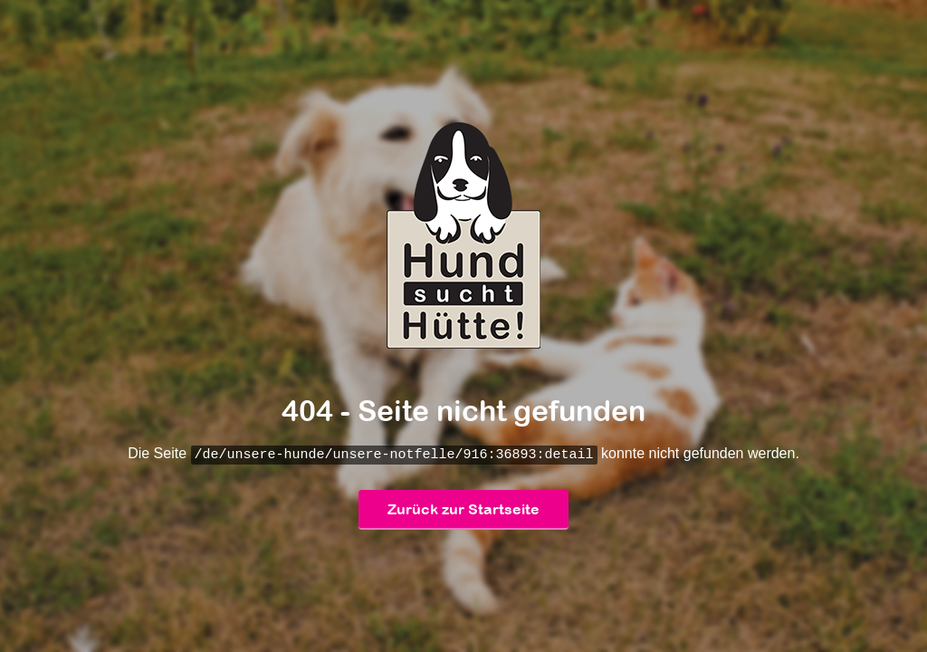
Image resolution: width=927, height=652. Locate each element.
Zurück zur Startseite (463, 510)
